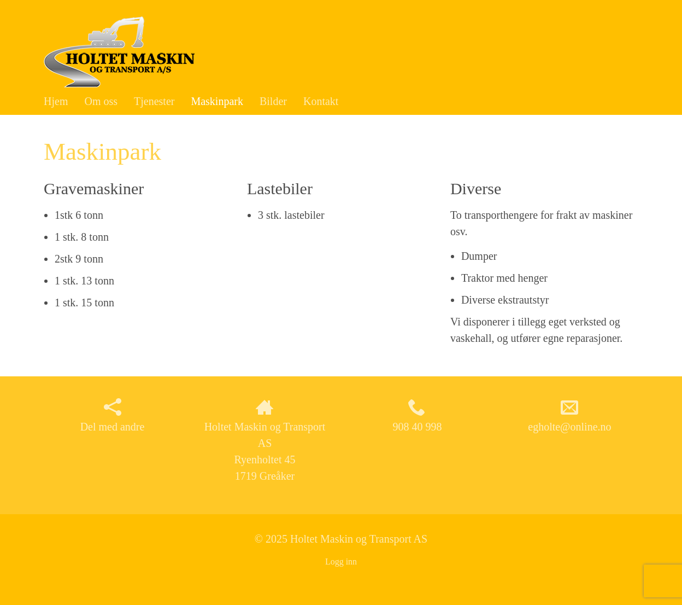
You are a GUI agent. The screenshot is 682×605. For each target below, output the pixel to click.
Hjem (56, 101)
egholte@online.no (569, 415)
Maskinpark (217, 101)
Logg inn (341, 561)
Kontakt (320, 101)
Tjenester (154, 101)
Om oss (100, 101)
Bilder (273, 101)
